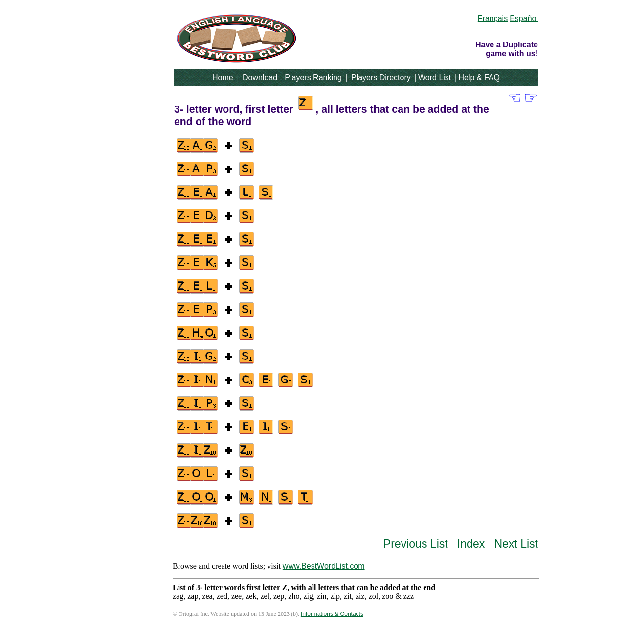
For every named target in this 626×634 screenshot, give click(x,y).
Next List (516, 543)
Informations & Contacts (332, 614)
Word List (434, 77)
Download (260, 77)
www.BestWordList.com (324, 566)
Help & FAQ (478, 77)
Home (222, 77)
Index (471, 543)
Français (493, 18)
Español (524, 18)
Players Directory (381, 77)
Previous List (415, 543)
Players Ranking (313, 77)
